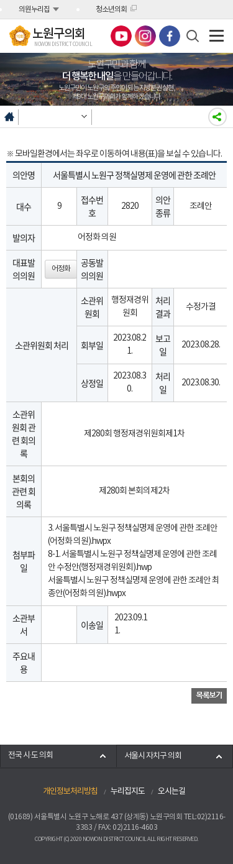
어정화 (61, 269)
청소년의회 (111, 10)
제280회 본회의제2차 (134, 491)
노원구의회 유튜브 (121, 36)
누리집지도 (128, 791)
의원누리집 (34, 10)
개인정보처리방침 (70, 791)
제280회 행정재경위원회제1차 (134, 434)
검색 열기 (192, 36)
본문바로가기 (0, 0)
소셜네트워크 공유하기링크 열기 (217, 117)
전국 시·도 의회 (30, 755)
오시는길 (171, 791)
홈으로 (9, 116)
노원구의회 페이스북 (169, 36)
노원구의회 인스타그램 (145, 36)
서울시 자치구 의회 (152, 756)
